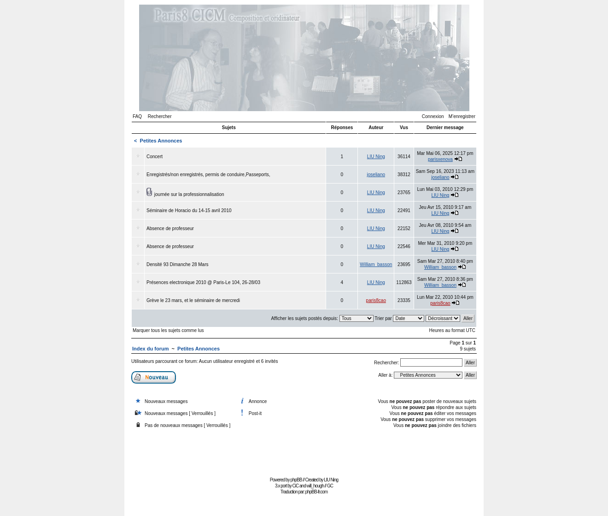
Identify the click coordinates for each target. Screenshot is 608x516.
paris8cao (376, 300)
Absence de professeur (170, 228)
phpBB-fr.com (316, 491)
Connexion (433, 116)
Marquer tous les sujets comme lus (168, 330)
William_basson (376, 264)
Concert (154, 156)
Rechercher (160, 116)
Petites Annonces (161, 140)
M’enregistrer (462, 116)
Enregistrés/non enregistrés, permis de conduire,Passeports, (208, 174)
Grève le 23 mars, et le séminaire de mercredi (193, 300)
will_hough (315, 485)
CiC (295, 485)
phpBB (296, 479)
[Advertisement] (304, 453)
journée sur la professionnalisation (189, 194)
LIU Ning (376, 156)
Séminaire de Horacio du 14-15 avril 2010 (189, 210)
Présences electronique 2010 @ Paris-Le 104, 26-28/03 (203, 282)
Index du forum (150, 348)
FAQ (137, 116)
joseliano (376, 174)
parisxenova (440, 159)
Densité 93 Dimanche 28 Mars (177, 264)
